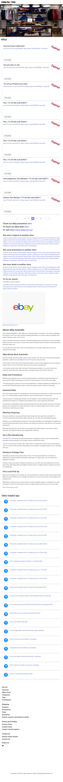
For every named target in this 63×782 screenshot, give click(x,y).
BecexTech (53, 238)
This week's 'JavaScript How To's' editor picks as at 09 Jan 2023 (28, 526)
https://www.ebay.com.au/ (21, 230)
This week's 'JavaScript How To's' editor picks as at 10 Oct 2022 (28, 578)
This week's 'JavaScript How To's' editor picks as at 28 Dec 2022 (28, 544)
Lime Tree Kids (13, 244)
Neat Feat (41, 244)
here (30, 223)
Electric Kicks (28, 242)
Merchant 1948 (22, 244)
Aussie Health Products (25, 238)
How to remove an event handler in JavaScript (23, 639)
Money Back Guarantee (30, 360)
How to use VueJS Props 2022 (18, 622)
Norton (46, 244)
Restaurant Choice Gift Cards (19, 246)
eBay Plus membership (12, 438)
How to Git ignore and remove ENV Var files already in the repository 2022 (31, 604)
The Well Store (32, 246)
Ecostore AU (11, 242)
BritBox (24, 240)
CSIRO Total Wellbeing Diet (52, 240)
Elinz (34, 242)
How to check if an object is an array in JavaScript (24, 665)
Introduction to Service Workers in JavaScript (23, 648)
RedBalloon (6, 246)
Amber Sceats (13, 238)
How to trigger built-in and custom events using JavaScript (27, 630)
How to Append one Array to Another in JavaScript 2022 (26, 561)
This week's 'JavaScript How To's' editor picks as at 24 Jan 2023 (28, 509)
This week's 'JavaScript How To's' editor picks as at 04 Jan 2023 (28, 535)
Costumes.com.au (37, 240)
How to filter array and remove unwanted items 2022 (25, 613)
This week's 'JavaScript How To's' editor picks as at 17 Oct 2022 (28, 570)
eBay (5, 242)
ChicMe (29, 240)
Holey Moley (49, 242)
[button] (61, 2)
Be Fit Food (46, 238)
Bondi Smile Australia (14, 240)
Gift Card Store (40, 242)
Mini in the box (32, 244)
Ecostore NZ (19, 242)
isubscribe (57, 242)
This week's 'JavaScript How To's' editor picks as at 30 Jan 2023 (28, 500)
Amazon (5, 238)
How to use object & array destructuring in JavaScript (25, 656)
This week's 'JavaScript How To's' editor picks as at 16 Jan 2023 (28, 518)
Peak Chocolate (54, 244)
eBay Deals (49, 380)
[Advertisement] (14, 759)
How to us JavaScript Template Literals (21, 674)
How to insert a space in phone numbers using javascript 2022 (28, 587)
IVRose (6, 244)
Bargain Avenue (37, 238)
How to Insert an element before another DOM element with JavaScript (30, 596)
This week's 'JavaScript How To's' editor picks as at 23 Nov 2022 (28, 552)
